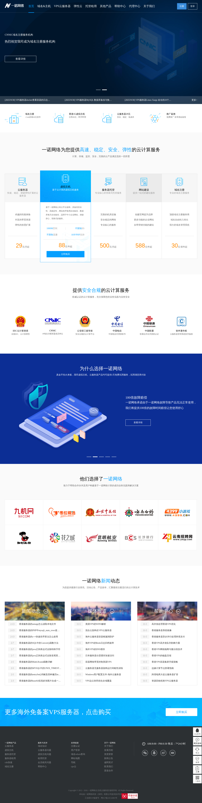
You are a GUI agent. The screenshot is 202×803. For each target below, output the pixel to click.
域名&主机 (44, 6)
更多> (194, 100)
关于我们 (149, 6)
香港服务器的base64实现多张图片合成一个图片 (40, 681)
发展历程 (108, 750)
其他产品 (105, 6)
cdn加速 (8, 762)
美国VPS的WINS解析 (95, 624)
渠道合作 (108, 770)
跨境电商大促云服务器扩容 (165, 674)
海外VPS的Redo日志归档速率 (99, 643)
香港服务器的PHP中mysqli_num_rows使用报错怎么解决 (40, 630)
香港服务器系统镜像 (162, 630)
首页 (31, 6)
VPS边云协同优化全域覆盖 (98, 681)
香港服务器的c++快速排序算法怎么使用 (38, 636)
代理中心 (134, 6)
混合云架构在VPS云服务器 (98, 630)
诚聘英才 (108, 762)
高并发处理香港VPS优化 (164, 624)
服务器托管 (10, 754)
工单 (197, 772)
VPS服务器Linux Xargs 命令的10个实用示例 (148, 100)
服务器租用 (10, 758)
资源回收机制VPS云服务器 (165, 681)
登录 (192, 6)
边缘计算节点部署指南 (163, 668)
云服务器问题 (44, 750)
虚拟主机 (9, 750)
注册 (182, 6)
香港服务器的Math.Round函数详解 (35, 662)
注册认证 (75, 746)
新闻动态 (30, 611)
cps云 (73, 766)
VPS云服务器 (62, 6)
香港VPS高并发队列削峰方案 (166, 643)
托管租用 (91, 6)
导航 (73, 762)
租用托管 (42, 758)
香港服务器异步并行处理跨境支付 (168, 636)
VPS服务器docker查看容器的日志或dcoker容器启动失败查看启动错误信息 (28, 100)
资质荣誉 (108, 754)
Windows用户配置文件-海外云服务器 (103, 674)
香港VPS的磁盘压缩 (161, 655)
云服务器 (9, 746)
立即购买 (65, 254)
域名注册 (9, 766)
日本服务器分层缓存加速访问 (99, 655)
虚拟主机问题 (44, 754)
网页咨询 (197, 743)
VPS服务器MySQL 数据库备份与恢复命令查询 (88, 100)
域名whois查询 (78, 754)
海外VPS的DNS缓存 (95, 649)
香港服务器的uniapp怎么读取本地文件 (37, 624)
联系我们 (108, 766)
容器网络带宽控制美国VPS (98, 662)
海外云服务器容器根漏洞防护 (99, 636)
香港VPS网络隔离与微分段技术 (167, 649)
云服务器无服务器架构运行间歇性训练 (104, 668)
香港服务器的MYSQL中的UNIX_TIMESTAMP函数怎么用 (40, 668)
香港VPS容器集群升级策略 (165, 662)
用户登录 (75, 750)
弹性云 (78, 6)
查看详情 (138, 422)
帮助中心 (120, 6)
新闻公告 (108, 758)
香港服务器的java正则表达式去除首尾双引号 (40, 655)
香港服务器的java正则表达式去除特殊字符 (39, 649)
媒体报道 (97, 611)
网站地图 (75, 758)
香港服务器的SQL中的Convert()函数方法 (38, 643)
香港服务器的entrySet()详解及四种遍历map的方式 (40, 674)
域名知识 (42, 746)
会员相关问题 (44, 762)
